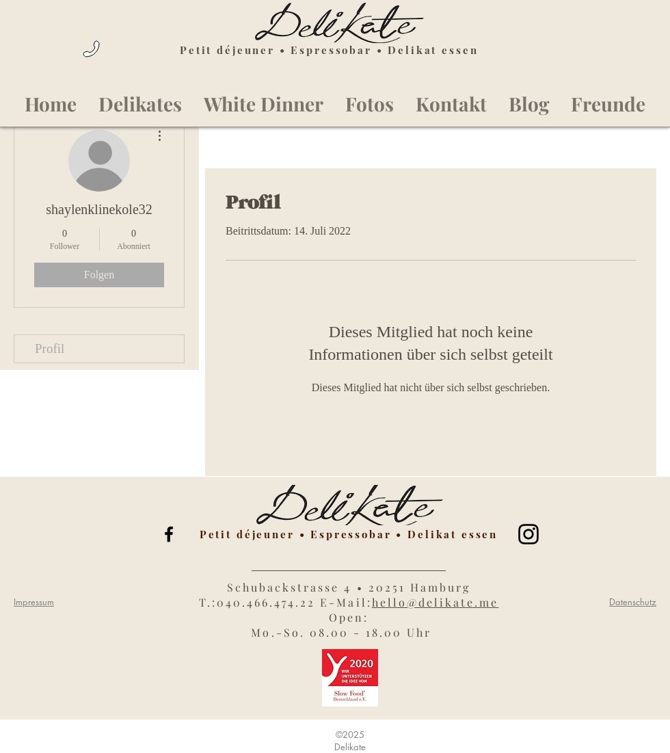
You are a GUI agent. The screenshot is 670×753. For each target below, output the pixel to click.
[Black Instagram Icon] (528, 534)
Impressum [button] (34, 602)
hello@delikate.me (435, 602)
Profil (49, 348)
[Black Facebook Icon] (169, 534)
